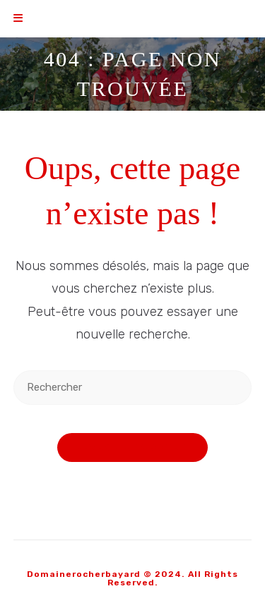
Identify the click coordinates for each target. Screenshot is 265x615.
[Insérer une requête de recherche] (132, 387)
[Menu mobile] (18, 18)
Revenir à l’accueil (133, 447)
